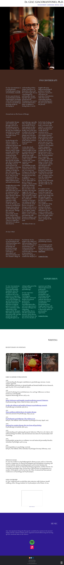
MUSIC (61, 4)
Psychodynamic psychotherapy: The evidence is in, (20, 419)
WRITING (57, 4)
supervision (41, 251)
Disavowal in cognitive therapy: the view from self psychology (23, 425)
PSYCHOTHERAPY (42, 4)
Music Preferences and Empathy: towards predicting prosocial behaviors (27, 400)
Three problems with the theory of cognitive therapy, (21, 412)
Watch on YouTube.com (32, 506)
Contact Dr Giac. (43, 256)
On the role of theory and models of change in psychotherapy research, (26, 405)
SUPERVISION (51, 4)
